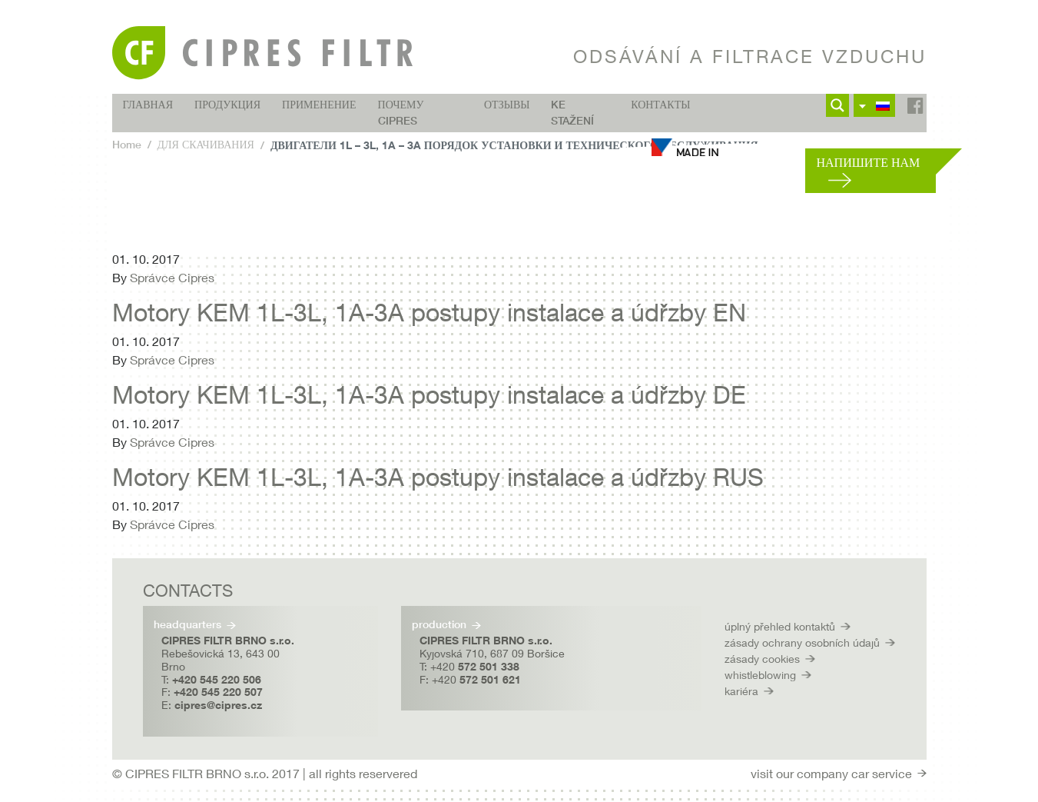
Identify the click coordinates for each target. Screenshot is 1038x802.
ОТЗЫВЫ (506, 104)
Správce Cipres (172, 277)
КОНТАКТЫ (660, 104)
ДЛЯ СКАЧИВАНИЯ (206, 144)
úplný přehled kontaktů (780, 626)
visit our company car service (831, 773)
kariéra (741, 690)
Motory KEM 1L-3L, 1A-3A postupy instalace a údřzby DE (429, 394)
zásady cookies (762, 658)
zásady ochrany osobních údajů (802, 642)
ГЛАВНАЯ (148, 104)
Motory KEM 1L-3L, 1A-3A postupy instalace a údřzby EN (429, 312)
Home (126, 144)
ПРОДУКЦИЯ (227, 104)
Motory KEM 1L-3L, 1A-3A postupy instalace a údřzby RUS (438, 476)
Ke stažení (572, 113)
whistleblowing (760, 674)
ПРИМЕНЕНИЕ (319, 104)
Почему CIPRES (401, 113)
